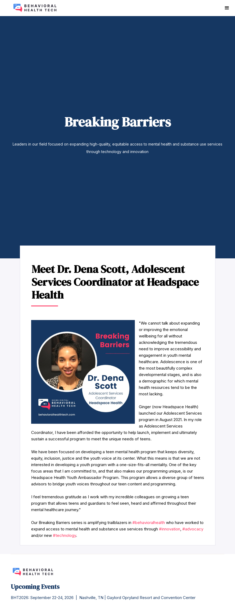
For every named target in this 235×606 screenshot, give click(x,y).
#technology (64, 535)
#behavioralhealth (148, 522)
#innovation (169, 528)
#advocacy (192, 528)
